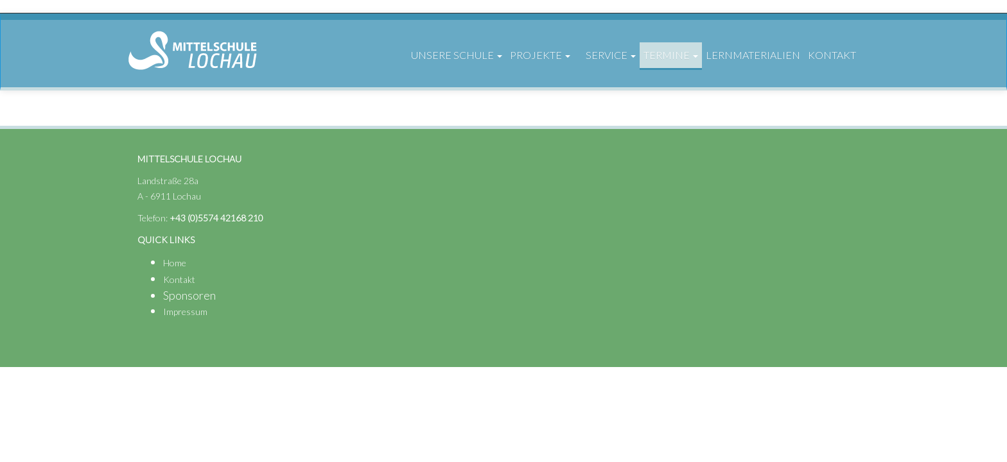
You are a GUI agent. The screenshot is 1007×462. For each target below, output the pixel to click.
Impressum (185, 311)
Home (174, 262)
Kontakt (179, 279)
